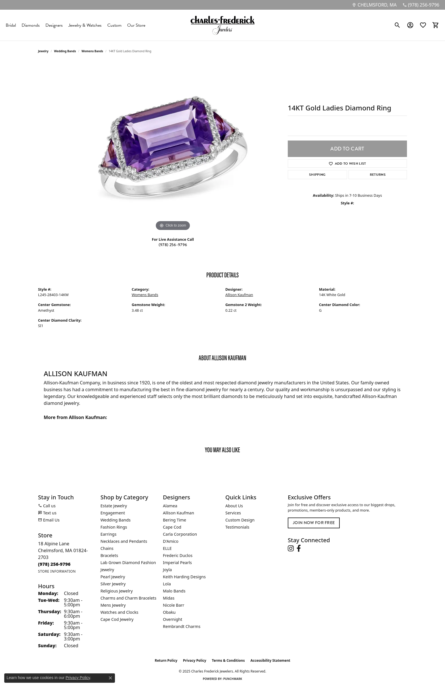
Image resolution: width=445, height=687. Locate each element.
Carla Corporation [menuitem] (180, 534)
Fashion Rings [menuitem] (113, 527)
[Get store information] (57, 571)
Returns (378, 174)
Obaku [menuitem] (169, 612)
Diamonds (31, 25)
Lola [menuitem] (167, 584)
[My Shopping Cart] (435, 25)
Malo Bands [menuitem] (174, 591)
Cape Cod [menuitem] (172, 527)
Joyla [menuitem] (167, 569)
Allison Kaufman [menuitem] (178, 513)
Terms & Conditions (228, 660)
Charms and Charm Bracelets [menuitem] (128, 598)
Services (233, 513)
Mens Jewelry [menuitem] (113, 605)
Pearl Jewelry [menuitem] (112, 576)
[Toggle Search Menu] (397, 25)
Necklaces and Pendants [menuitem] (123, 541)
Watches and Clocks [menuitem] (119, 612)
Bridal (11, 25)
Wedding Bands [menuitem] (115, 520)
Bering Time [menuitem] (174, 520)
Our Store (136, 25)
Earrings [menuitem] (108, 534)
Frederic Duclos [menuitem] (177, 555)
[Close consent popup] (110, 678)
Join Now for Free (314, 523)
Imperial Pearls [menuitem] (177, 562)
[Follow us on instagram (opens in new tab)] (291, 548)
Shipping (317, 174)
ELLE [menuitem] (167, 548)
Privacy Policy (194, 660)
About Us (234, 505)
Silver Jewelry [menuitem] (113, 584)
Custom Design (240, 520)
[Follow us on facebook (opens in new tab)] (299, 548)
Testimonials (237, 527)
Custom (114, 25)
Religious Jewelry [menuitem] (116, 591)
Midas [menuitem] (169, 598)
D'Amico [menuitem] (171, 541)
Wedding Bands (65, 51)
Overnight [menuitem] (172, 619)
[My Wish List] (423, 25)
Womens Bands (92, 51)
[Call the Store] (54, 564)
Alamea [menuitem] (170, 505)
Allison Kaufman (239, 294)
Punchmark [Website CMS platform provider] (232, 679)
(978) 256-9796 (173, 245)
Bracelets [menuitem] (109, 555)
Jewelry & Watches (85, 25)
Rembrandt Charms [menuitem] (181, 626)
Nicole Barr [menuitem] (173, 605)
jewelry (43, 51)
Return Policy (166, 660)
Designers (54, 25)
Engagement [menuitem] (112, 513)
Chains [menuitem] (107, 548)
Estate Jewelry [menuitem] (113, 505)
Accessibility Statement (270, 660)
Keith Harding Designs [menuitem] (184, 576)
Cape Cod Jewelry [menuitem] (116, 619)
